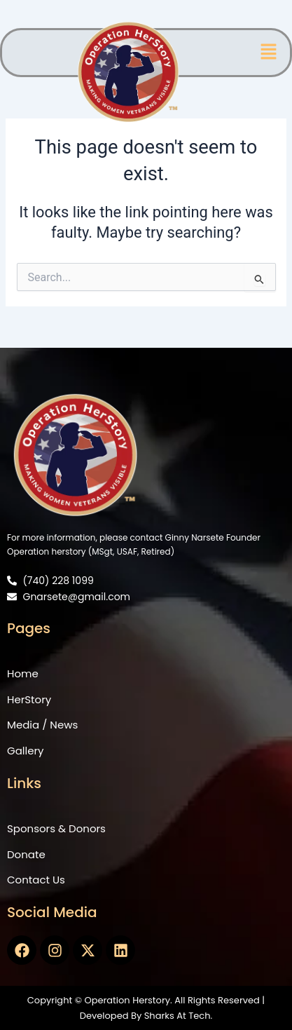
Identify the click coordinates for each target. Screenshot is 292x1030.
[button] (269, 52)
